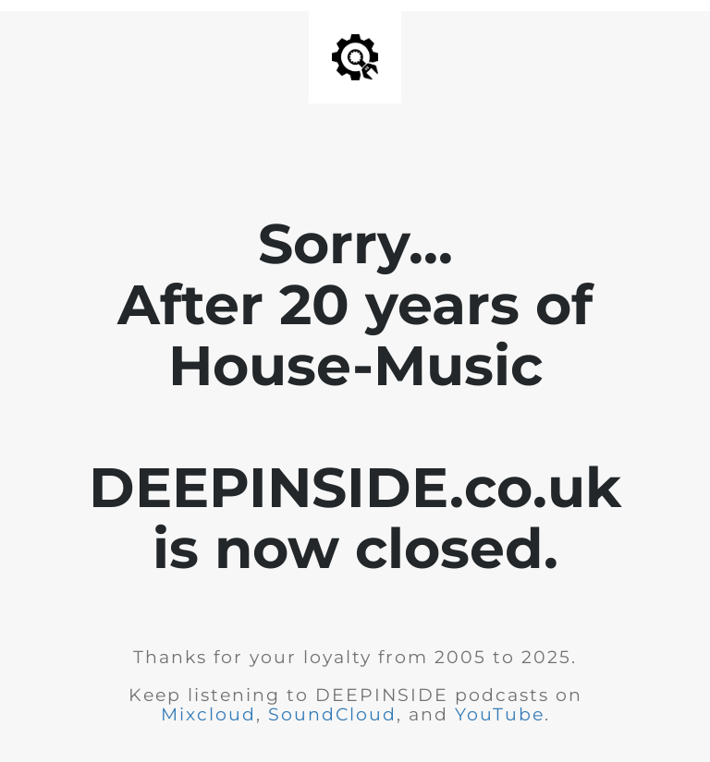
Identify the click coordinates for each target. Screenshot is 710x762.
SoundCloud (332, 714)
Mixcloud (208, 714)
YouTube (500, 714)
